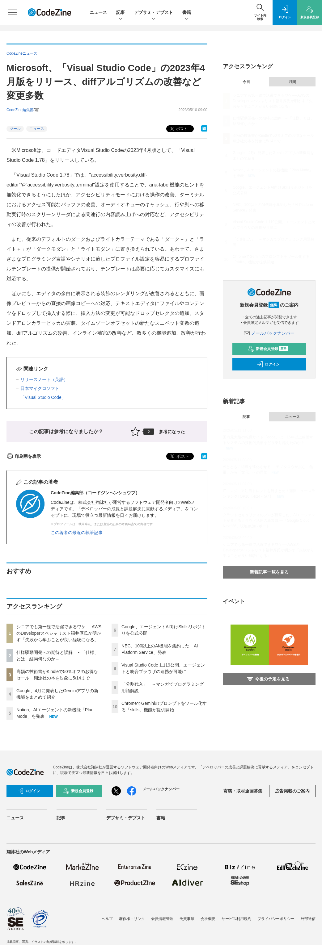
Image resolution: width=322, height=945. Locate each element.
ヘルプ (107, 919)
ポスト (178, 129)
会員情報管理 (162, 919)
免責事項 (187, 919)
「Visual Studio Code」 (43, 397)
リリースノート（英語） (44, 379)
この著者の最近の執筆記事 (77, 532)
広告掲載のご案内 (292, 790)
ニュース (98, 12)
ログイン (268, 364)
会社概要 (208, 919)
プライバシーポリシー (275, 919)
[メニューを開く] (12, 12)
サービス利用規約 (236, 919)
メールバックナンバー (269, 333)
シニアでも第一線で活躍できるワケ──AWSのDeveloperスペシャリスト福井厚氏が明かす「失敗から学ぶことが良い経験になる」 (58, 633)
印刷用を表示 (23, 456)
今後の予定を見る (268, 679)
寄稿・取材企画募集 (242, 790)
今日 (246, 82)
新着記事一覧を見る (269, 572)
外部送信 (308, 919)
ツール (15, 129)
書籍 (186, 13)
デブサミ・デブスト (153, 13)
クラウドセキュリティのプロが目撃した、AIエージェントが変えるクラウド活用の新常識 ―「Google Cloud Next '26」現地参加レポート (269, 520)
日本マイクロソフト (39, 388)
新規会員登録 (268, 349)
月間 (292, 82)
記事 (120, 13)
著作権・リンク (132, 919)
